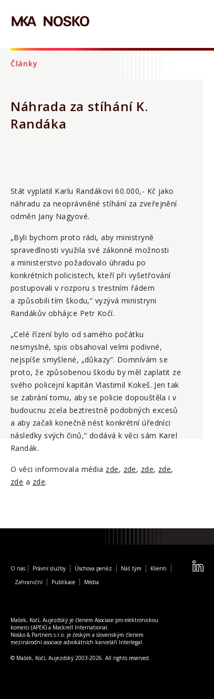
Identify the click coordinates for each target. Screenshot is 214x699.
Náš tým (131, 568)
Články (24, 63)
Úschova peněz (93, 568)
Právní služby (49, 568)
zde (112, 469)
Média (91, 582)
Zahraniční (29, 582)
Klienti (158, 568)
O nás (18, 568)
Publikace (63, 582)
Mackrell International (80, 627)
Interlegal (130, 642)
